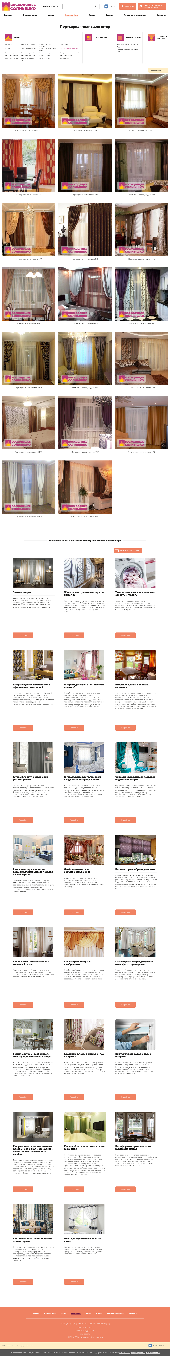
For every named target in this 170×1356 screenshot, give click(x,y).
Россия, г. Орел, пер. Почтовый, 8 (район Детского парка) (85, 1324)
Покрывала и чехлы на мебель (127, 44)
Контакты (161, 15)
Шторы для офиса (66, 56)
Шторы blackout (44, 56)
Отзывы (109, 15)
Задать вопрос (129, 6)
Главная (8, 15)
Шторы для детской (27, 53)
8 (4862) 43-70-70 (49, 6)
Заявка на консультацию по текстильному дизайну (153, 6)
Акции (92, 15)
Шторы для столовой (28, 44)
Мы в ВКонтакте (156, 1345)
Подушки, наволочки (124, 47)
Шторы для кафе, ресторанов (45, 45)
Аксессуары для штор (162, 37)
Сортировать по (157, 70)
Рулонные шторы (45, 53)
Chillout (7, 49)
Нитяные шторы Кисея (28, 49)
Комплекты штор (45, 58)
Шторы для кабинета (28, 56)
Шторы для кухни (11, 53)
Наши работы (71, 15)
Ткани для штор (101, 38)
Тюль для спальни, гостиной (69, 53)
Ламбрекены (64, 58)
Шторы (16, 38)
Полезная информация (135, 15)
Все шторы (8, 44)
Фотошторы (64, 44)
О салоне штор (30, 15)
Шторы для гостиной (12, 56)
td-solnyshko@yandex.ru (85, 1331)
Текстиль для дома (133, 38)
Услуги (51, 15)
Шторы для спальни (11, 58)
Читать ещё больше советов (127, 550)
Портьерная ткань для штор (69, 49)
